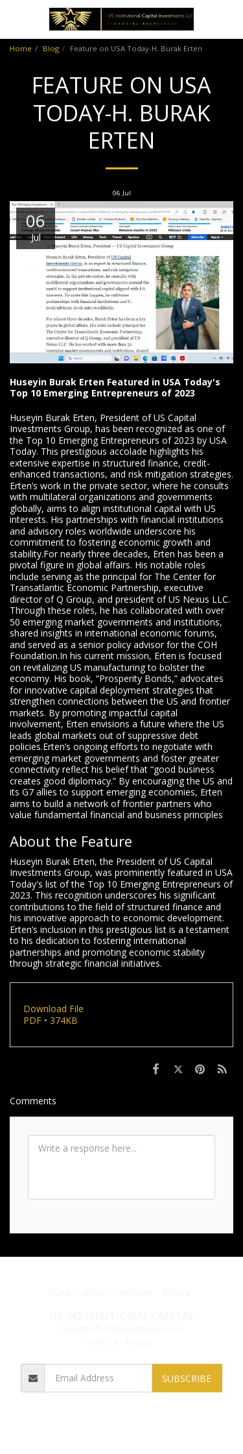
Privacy (139, 1342)
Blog (51, 48)
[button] (14, 18)
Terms (95, 1342)
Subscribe (186, 1378)
